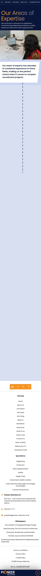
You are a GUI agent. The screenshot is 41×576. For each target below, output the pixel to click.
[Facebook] (17, 386)
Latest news (20, 435)
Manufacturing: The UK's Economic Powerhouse (21, 528)
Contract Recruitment (20, 490)
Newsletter (20, 424)
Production (20, 465)
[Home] (8, 573)
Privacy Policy (20, 554)
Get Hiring (20, 416)
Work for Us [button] (24, 2)
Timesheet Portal (20, 450)
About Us (20, 405)
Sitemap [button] (20, 396)
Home (20, 401)
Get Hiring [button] (15, 2)
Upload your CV (20, 446)
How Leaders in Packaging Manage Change (20, 525)
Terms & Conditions (20, 550)
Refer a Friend (20, 442)
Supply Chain (20, 476)
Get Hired (20, 412)
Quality (20, 472)
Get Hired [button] (7, 2)
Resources (20, 427)
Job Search (20, 409)
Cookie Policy (20, 558)
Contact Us (20, 439)
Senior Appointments (20, 469)
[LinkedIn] (12, 386)
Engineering (20, 461)
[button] (2, 2)
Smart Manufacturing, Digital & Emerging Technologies (20, 485)
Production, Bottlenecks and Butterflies (20, 532)
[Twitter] (23, 386)
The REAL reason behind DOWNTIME (20, 536)
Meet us (20, 420)
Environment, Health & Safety (20, 480)
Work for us (21, 431)
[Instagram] (28, 386)
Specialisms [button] (20, 456)
